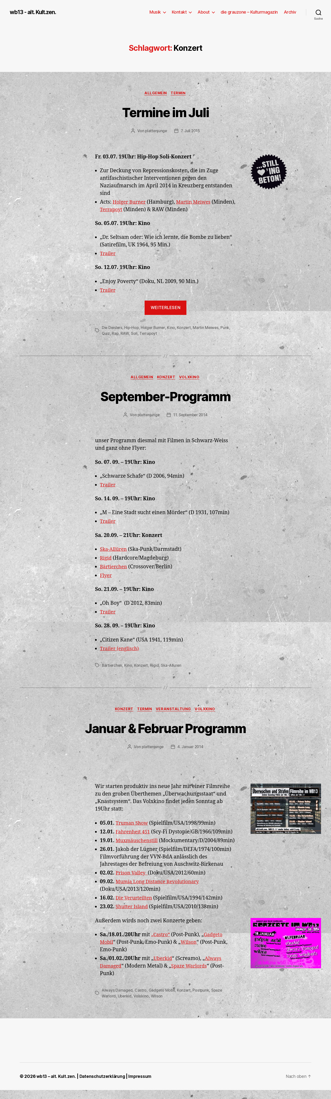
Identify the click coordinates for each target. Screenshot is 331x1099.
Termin (179, 93)
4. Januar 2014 (191, 748)
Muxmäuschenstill (138, 842)
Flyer (106, 576)
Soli (134, 333)
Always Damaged (117, 999)
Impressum (143, 1085)
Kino (173, 328)
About (204, 12)
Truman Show (133, 824)
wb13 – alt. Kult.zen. (56, 1085)
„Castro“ (161, 943)
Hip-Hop (132, 328)
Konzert (186, 328)
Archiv (290, 12)
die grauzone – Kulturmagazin (249, 12)
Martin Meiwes (196, 202)
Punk (227, 328)
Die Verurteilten (135, 907)
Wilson (189, 951)
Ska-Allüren (114, 550)
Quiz (106, 333)
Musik (155, 12)
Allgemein (155, 93)
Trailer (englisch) (120, 649)
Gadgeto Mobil (162, 999)
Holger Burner (130, 202)
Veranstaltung (174, 710)
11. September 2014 (191, 416)
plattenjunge (155, 131)
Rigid (106, 559)
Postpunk (202, 999)
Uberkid (163, 967)
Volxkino (191, 378)
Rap (115, 333)
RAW (125, 333)
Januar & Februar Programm (165, 729)
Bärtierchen (114, 567)
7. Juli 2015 (191, 131)
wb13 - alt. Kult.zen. (35, 12)
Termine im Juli (165, 112)
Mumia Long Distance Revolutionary (160, 891)
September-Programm (165, 396)
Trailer (108, 254)
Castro (141, 999)
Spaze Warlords (191, 975)
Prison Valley (133, 882)
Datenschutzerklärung (103, 1085)
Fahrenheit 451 (134, 833)
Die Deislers (112, 328)
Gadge (212, 943)
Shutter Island (133, 916)
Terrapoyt (136, 210)
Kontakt (179, 12)
